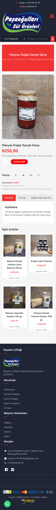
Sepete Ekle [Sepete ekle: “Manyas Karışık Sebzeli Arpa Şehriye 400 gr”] (14, 278)
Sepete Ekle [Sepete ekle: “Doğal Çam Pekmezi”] (41, 271)
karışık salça (33, 189)
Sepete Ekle (19, 161)
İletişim (7, 407)
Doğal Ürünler (20, 59)
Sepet (7, 436)
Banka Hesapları (12, 403)
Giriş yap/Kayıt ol (28, 6)
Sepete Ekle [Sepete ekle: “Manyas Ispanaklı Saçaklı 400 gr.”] (14, 326)
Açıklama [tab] (9, 198)
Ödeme (7, 431)
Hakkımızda (9, 389)
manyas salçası (45, 189)
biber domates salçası (19, 189)
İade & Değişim (11, 398)
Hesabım (8, 427)
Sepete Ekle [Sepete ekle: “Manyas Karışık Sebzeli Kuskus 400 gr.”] (41, 330)
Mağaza (7, 422)
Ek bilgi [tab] (22, 198)
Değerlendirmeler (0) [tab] (41, 198)
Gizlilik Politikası (12, 394)
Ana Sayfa (7, 59)
